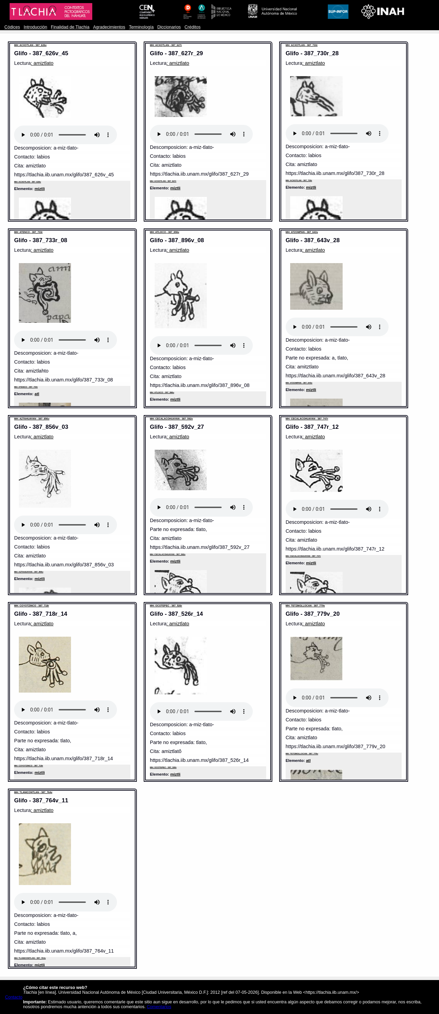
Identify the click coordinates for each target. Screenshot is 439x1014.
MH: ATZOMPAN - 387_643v (302, 232)
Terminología (141, 27)
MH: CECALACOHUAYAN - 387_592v (171, 418)
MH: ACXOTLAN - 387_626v (30, 45)
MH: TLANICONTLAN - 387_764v (33, 792)
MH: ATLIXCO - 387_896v (164, 232)
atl (37, 393)
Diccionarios (169, 27)
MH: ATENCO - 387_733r (28, 232)
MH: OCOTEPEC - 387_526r (166, 605)
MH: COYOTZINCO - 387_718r (31, 605)
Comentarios (159, 1006)
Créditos (193, 27)
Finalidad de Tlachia (70, 27)
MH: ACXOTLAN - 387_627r (166, 45)
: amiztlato (42, 63)
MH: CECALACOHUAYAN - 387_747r (307, 418)
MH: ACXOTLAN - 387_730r (302, 45)
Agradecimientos (109, 27)
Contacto (13, 997)
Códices (12, 27)
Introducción (35, 27)
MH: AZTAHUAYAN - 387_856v (31, 418)
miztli (40, 188)
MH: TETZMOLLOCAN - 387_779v (305, 605)
